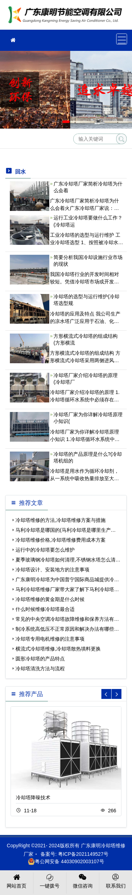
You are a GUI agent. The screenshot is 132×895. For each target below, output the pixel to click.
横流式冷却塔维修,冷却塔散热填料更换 (58, 649)
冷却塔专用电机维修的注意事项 (49, 639)
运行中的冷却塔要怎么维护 (45, 550)
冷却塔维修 (66, 17)
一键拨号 (49, 880)
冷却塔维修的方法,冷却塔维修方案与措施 (60, 520)
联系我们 (115, 880)
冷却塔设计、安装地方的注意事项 (52, 569)
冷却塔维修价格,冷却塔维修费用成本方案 (60, 540)
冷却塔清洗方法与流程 (40, 668)
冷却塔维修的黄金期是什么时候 (49, 599)
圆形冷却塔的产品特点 (40, 658)
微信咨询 (83, 880)
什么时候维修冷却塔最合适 (45, 609)
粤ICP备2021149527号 (83, 854)
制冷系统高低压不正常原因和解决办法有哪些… (67, 629)
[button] (55, 121)
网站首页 (16, 880)
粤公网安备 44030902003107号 (66, 861)
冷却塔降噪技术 (33, 797)
